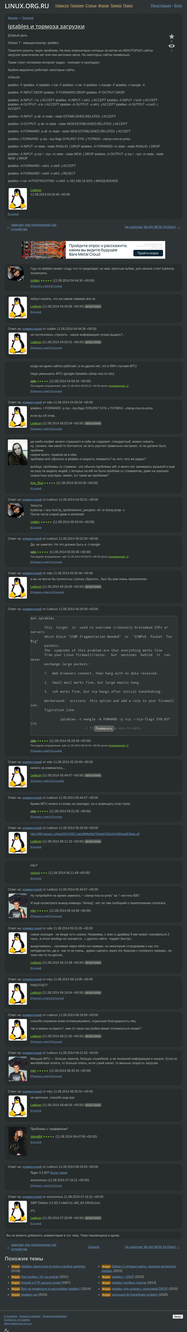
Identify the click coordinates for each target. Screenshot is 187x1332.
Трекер (116, 6)
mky (33, 910)
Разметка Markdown (55, 1316)
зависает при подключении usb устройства (33, 227)
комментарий (32, 328)
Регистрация (161, 6)
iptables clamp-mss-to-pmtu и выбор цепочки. (53, 1266)
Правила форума (30, 1316)
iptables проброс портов (129, 1282)
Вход (178, 6)
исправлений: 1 (118, 385)
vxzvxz (35, 872)
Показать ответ (40, 286)
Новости (62, 6)
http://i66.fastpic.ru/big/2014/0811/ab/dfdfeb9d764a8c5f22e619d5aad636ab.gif (84, 834)
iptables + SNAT (123, 1276)
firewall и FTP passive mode (40, 1282)
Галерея (77, 6)
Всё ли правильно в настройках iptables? (51, 1288)
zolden (35, 280)
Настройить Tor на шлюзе (40, 1276)
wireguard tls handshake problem (135, 1294)
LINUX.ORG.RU (27, 6)
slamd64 (36, 1136)
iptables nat (29, 1294)
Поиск (128, 6)
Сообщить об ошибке (17, 1319)
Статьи (90, 6)
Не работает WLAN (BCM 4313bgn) (150, 227)
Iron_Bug (36, 483)
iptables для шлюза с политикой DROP (140, 1288)
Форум (103, 6)
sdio (33, 381)
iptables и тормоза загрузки (46, 26)
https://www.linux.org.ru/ (18, 1323)
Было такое (58, 1172)
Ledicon (35, 190)
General (28, 18)
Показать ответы (41, 592)
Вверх (178, 1316)
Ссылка (13, 214)
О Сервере (10, 1316)
